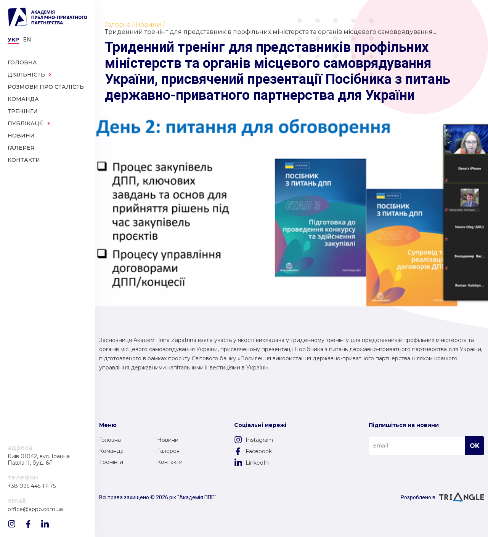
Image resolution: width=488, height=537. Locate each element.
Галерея (168, 451)
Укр (13, 39)
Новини (167, 439)
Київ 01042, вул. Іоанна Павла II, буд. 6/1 (39, 459)
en (27, 39)
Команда (111, 451)
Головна (110, 439)
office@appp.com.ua (35, 509)
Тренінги (111, 462)
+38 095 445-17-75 (32, 486)
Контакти (170, 462)
